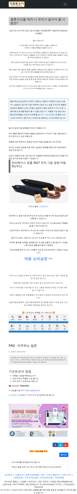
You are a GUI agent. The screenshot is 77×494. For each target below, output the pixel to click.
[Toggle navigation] (65, 4)
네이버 (14, 395)
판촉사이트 (66, 474)
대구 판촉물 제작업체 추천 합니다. (26, 462)
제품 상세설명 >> (38, 258)
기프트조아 (43, 206)
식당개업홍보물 (50, 114)
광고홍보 (8, 474)
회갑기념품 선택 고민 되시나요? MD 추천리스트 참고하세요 (36, 467)
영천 (43, 474)
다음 (20, 395)
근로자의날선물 (31, 477)
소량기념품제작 (53, 474)
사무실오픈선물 (46, 477)
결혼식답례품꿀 (32, 474)
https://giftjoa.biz (32, 390)
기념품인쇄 (19, 474)
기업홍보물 (17, 477)
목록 (64, 455)
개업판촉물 (59, 477)
